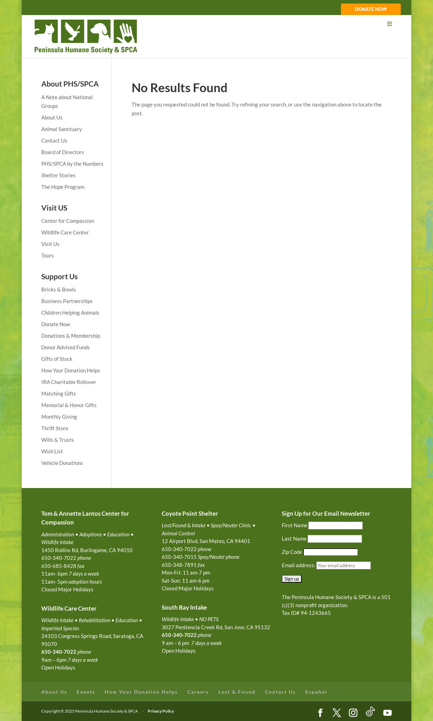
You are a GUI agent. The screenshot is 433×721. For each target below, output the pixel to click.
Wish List (52, 451)
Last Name (294, 538)
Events (86, 692)
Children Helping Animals (70, 312)
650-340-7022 (179, 635)
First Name (294, 525)
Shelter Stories (58, 175)
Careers (198, 692)
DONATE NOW (371, 9)
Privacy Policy (161, 711)
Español (316, 692)
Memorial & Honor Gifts (69, 405)
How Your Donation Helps (70, 370)
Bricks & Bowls (58, 289)
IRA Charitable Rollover (68, 382)
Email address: (299, 565)
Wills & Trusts (57, 440)
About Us (52, 117)
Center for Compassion (67, 221)
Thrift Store (54, 428)
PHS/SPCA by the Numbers (72, 163)
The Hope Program (62, 187)
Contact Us (54, 140)
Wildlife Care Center (65, 232)
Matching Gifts (58, 393)
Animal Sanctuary (61, 129)
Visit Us (50, 244)
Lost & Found (237, 692)
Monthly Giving (59, 416)
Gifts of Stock (56, 359)
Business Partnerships (67, 301)
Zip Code (292, 552)
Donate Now (55, 324)
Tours (47, 255)
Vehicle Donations (62, 463)
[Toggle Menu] (216, 24)
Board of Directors (62, 152)
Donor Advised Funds (65, 347)
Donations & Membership (70, 335)
